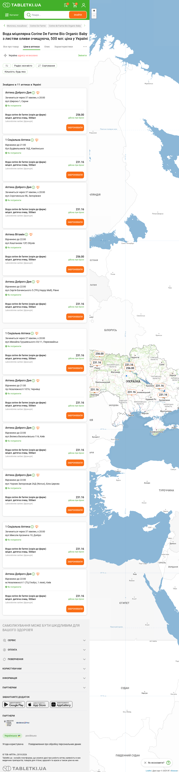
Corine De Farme (38, 26)
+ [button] (94, 11)
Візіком (174, 771)
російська (31, 735)
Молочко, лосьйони (17, 26)
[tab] (31, 47)
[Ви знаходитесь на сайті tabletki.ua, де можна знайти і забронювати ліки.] (22, 5)
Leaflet (148, 771)
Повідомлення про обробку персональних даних (54, 744)
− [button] (94, 16)
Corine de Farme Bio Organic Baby (65, 26)
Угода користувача (12, 744)
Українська (10, 735)
